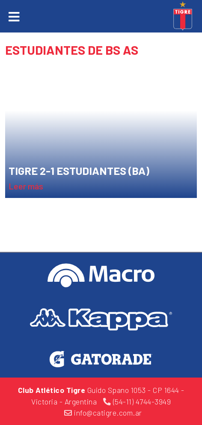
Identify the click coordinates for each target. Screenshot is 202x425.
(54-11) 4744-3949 (137, 401)
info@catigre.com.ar (103, 412)
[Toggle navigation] (13, 17)
